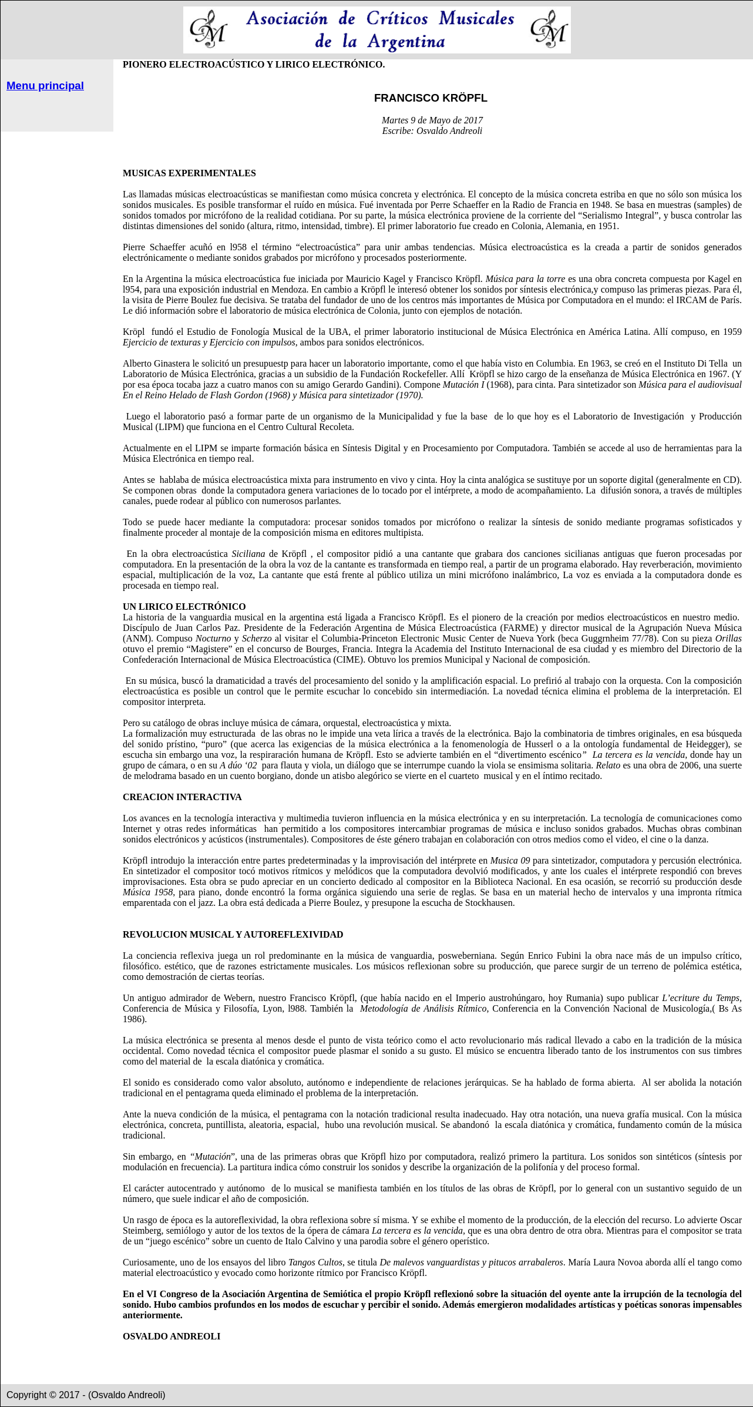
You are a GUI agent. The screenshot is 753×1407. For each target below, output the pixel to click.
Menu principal (45, 85)
